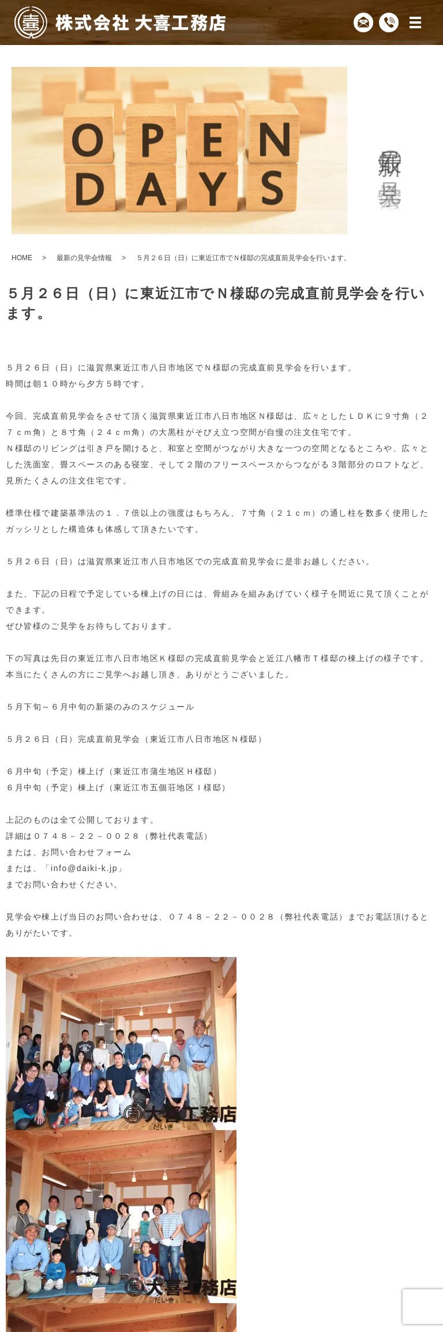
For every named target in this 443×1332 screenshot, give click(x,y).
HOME (22, 258)
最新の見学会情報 (84, 258)
